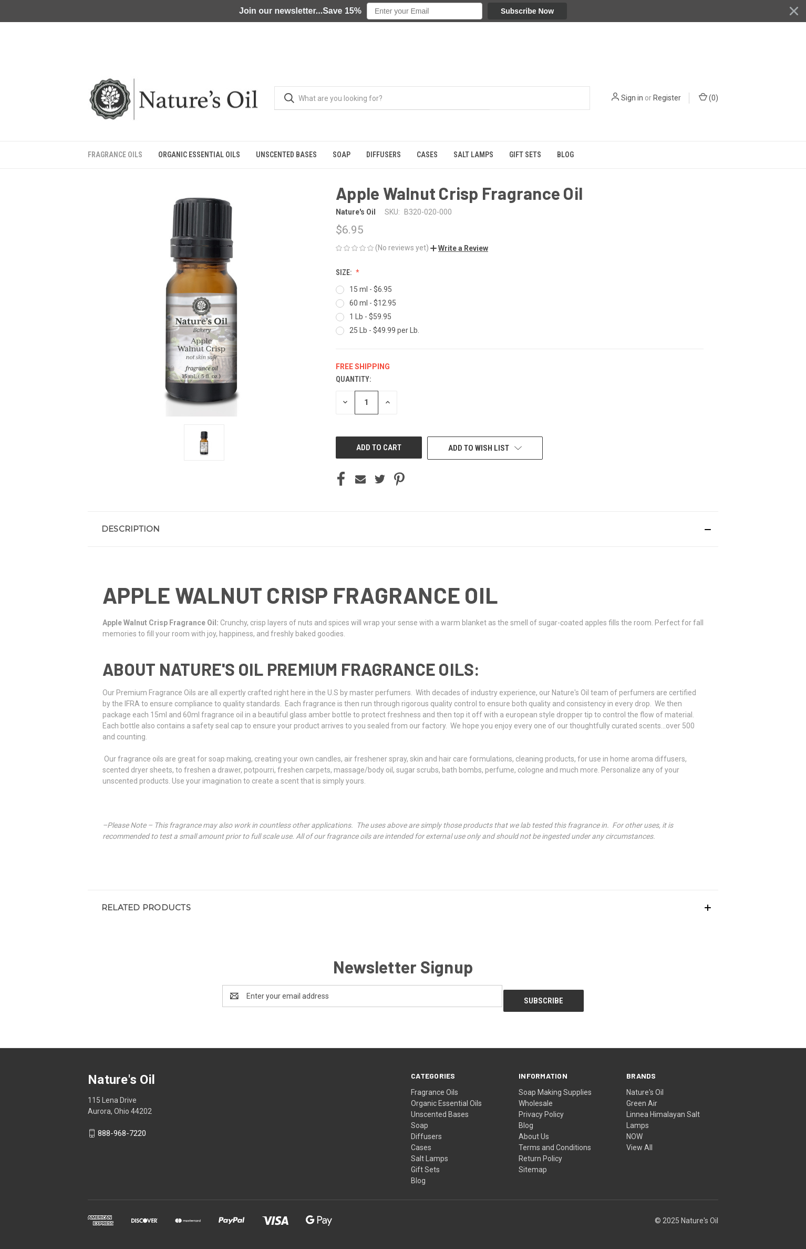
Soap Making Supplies (555, 1087)
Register (667, 64)
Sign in (632, 64)
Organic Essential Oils (199, 121)
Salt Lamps (473, 121)
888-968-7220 (122, 1128)
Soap (341, 121)
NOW (634, 1132)
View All (639, 1143)
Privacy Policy (541, 1109)
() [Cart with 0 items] (708, 64)
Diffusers (383, 121)
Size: (344, 272)
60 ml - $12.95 (372, 303)
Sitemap (533, 1165)
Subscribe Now (527, 11)
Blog (565, 121)
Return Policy (540, 1154)
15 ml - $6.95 (370, 289)
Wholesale (536, 1098)
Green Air (641, 1098)
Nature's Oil (645, 1087)
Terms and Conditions (555, 1143)
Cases (427, 121)
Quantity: (353, 379)
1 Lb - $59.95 (370, 316)
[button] (403, 11)
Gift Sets (525, 121)
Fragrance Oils (115, 121)
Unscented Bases (286, 121)
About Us (534, 1132)
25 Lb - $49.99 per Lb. (384, 330)
